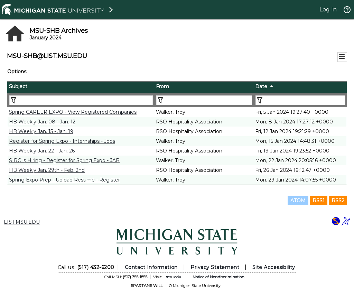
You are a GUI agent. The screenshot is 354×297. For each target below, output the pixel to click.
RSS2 (338, 200)
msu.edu (173, 277)
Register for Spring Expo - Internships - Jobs (62, 141)
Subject (18, 86)
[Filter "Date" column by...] (300, 100)
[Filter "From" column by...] (204, 100)
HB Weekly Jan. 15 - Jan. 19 (41, 131)
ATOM (298, 200)
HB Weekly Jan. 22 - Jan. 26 (42, 151)
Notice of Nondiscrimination (218, 277)
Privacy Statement (214, 267)
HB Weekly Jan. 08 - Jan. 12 (42, 122)
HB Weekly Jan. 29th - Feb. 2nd (47, 170)
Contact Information (151, 267)
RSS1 (319, 200)
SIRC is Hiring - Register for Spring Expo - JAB (64, 160)
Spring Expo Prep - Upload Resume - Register (64, 180)
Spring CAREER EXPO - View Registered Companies (73, 112)
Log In (328, 9)
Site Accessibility (273, 267)
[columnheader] (80, 87)
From (162, 86)
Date (261, 86)
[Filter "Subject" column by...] (81, 100)
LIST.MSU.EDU (22, 222)
